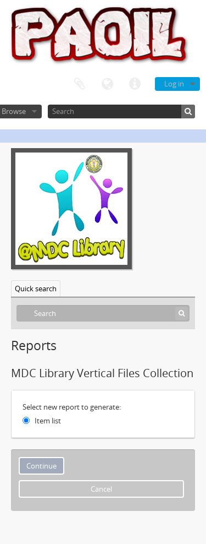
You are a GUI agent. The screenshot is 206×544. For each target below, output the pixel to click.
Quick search (36, 288)
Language (107, 84)
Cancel (101, 489)
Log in (174, 84)
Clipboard (79, 84)
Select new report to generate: (72, 407)
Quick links (134, 84)
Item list (48, 421)
